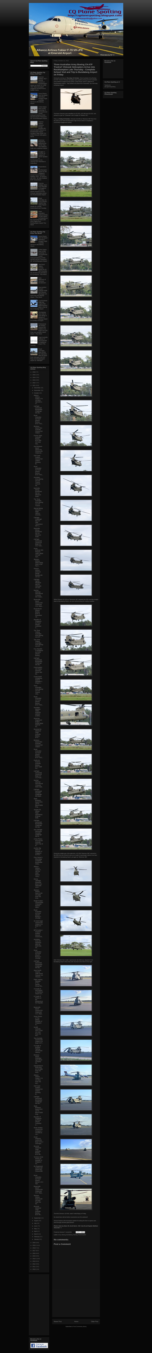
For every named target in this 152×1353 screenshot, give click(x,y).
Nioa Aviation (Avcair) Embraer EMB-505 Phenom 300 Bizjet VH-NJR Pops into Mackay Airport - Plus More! (38, 292)
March (36, 1234)
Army (59, 1234)
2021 (34, 385)
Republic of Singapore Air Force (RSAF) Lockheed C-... (37, 624)
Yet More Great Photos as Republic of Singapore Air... (38, 1160)
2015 (34, 1256)
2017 (34, 1250)
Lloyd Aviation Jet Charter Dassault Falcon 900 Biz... (38, 671)
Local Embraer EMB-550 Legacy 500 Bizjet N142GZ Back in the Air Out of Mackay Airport (38, 305)
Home (76, 1321)
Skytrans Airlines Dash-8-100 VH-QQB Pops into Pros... (38, 894)
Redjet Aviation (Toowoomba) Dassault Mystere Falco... (38, 904)
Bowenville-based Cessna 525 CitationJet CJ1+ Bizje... (38, 603)
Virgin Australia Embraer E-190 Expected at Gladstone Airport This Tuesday (39, 341)
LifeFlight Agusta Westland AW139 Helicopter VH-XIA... (37, 583)
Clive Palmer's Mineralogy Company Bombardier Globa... (38, 861)
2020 (34, 1242)
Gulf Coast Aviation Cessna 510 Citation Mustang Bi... (38, 460)
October (36, 393)
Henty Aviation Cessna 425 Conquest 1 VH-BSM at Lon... (38, 1131)
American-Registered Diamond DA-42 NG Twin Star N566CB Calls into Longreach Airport (38, 144)
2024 (34, 377)
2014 (34, 1258)
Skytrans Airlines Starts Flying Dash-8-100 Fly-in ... (38, 563)
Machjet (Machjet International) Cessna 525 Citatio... (38, 594)
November (37, 390)
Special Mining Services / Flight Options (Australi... (38, 512)
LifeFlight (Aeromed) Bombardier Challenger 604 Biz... (38, 409)
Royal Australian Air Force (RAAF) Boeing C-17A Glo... (37, 914)
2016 (34, 1253)
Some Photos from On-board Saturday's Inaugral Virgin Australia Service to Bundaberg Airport (38, 98)
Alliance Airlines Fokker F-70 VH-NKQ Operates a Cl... (38, 399)
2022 (34, 383)
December (37, 388)
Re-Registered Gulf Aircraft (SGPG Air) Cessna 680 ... (38, 1169)
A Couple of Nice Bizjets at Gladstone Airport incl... (38, 991)
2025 (34, 375)
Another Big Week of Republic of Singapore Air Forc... (38, 851)
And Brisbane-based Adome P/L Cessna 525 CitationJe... (38, 450)
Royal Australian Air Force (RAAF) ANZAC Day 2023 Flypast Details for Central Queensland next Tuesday (38, 203)
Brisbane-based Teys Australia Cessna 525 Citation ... (38, 430)
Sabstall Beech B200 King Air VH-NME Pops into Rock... (38, 1069)
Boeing (64, 1234)
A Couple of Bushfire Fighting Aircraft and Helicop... (38, 1049)
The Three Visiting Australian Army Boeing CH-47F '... (38, 634)
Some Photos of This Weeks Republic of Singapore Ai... (38, 1020)
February (37, 1236)
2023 (34, 380)
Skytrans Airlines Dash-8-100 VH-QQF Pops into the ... (38, 1200)
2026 (34, 372)
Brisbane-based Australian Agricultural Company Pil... (38, 1059)
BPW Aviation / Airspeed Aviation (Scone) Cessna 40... (38, 933)
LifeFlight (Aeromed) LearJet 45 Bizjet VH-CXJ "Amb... (38, 542)
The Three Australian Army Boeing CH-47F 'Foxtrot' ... (38, 502)
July (35, 1223)
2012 (34, 1264)
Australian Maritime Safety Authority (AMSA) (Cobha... (37, 712)
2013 (34, 1261)
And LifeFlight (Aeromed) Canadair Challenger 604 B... (38, 833)
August (36, 1220)
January (36, 1239)
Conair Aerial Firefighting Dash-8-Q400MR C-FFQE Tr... (38, 680)
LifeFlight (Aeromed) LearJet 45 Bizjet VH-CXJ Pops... (38, 774)
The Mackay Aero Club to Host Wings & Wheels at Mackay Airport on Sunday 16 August (38, 316)
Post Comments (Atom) (79, 1326)
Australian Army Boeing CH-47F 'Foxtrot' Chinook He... (38, 481)
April (35, 1231)
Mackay (75, 1234)
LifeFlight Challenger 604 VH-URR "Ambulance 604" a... (38, 522)
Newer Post (58, 1321)
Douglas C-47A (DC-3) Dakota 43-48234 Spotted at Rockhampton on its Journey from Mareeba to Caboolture (38, 157)
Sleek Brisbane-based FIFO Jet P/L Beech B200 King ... (38, 803)
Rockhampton (82, 1234)
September (37, 1218)
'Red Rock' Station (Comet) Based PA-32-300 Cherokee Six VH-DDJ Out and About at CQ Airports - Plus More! (38, 269)
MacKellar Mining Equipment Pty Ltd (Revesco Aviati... (38, 492)
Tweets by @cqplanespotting (110, 85)
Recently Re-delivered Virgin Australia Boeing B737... (38, 733)
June (35, 1226)
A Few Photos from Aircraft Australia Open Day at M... (38, 842)
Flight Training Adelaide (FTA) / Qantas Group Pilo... (38, 983)
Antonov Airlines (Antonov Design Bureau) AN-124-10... (38, 573)
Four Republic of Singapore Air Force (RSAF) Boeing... (38, 652)
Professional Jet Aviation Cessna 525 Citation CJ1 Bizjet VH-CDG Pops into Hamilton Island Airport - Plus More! (39, 329)
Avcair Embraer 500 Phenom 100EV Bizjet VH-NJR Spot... (38, 553)
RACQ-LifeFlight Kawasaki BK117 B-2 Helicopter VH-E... (38, 883)
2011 (34, 1266)
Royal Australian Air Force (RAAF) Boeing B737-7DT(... (38, 419)
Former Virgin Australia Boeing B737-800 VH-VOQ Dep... (38, 440)
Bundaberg (69, 1234)
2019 (34, 1245)
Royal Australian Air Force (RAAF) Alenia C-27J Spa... (38, 1179)
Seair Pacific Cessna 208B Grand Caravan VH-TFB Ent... (38, 974)
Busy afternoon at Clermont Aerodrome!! (42, 280)
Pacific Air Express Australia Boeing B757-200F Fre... (38, 764)
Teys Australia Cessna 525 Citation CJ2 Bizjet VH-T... (38, 1040)
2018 (34, 1248)
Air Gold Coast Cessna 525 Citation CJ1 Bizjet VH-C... (38, 924)
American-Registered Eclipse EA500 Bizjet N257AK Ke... (38, 722)
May (35, 1228)
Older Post (94, 1321)
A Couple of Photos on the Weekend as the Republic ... (38, 1000)
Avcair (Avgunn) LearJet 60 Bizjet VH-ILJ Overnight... (38, 1140)
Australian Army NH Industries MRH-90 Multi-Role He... (37, 943)
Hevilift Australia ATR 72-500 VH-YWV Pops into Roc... (38, 1031)
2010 (34, 1269)
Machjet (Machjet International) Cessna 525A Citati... (38, 783)
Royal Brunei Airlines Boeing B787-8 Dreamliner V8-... (38, 613)
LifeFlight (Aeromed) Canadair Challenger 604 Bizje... (38, 793)
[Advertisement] (76, 1303)
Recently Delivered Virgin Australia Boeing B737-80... (38, 1150)
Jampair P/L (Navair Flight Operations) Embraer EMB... (38, 814)
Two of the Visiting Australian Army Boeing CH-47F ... (38, 643)
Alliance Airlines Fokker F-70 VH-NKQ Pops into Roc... (38, 1079)
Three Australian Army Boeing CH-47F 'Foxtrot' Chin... (38, 690)
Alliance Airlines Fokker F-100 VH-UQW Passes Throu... (37, 871)
